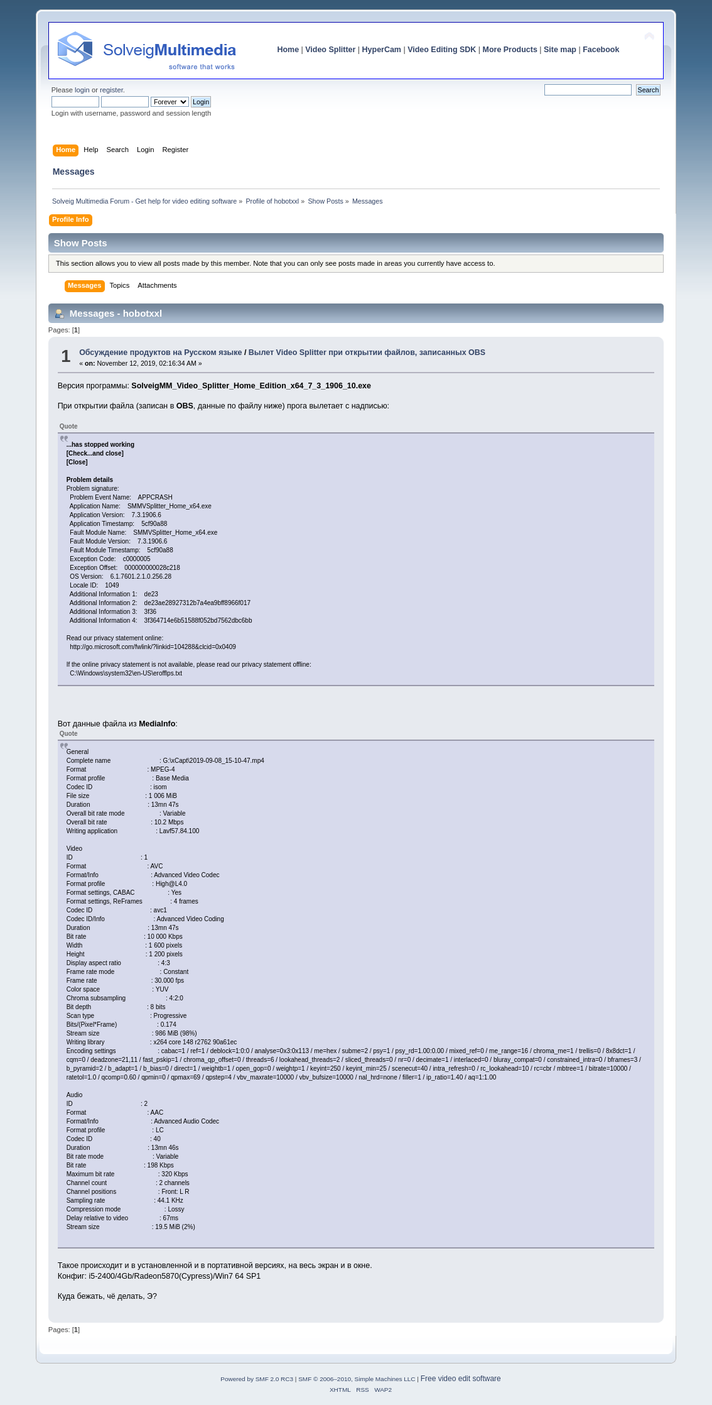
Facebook (601, 49)
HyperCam (381, 49)
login (82, 90)
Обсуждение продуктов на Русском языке (160, 352)
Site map (560, 49)
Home (288, 49)
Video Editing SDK (441, 49)
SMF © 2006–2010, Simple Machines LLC (356, 1378)
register (111, 90)
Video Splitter (330, 49)
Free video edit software (461, 1378)
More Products (510, 49)
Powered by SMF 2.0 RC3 (256, 1378)
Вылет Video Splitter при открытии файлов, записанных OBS (367, 352)
